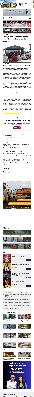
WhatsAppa (19, 123)
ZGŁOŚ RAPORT (17, 127)
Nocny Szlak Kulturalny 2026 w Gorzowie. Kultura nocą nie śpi (14, 300)
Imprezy (5, 253)
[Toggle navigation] (30, 18)
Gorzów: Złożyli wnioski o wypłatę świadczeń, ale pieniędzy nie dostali (17, 242)
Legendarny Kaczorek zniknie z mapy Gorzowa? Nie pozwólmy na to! (15, 306)
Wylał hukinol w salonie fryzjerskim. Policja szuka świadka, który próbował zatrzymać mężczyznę (18, 295)
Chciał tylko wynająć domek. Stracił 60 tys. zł (12, 308)
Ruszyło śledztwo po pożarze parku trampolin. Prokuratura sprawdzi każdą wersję (17, 309)
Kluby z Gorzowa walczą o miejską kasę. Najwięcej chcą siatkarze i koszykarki (17, 305)
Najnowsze (8, 292)
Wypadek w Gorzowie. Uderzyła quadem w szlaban (13, 303)
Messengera (14, 123)
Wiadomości (5, 34)
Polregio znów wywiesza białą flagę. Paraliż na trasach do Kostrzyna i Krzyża (16, 299)
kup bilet (28, 259)
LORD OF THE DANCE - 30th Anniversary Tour (21, 256)
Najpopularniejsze (23, 292)
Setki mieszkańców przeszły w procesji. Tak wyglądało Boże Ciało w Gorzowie (17, 302)
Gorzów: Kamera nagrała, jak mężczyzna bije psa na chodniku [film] (16, 235)
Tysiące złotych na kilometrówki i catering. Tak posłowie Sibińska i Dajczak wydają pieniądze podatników (17, 297)
